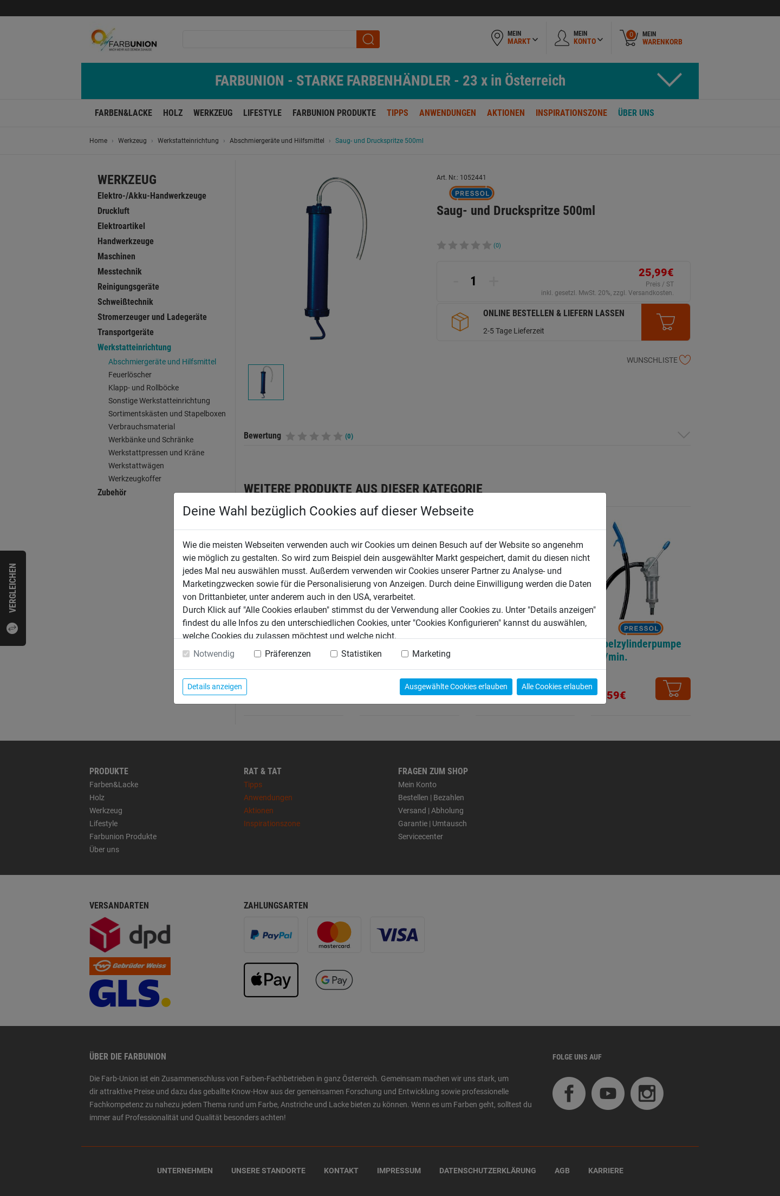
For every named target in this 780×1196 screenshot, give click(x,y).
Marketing (431, 654)
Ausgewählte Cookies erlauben (456, 686)
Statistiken (361, 654)
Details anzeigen (214, 686)
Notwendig (214, 654)
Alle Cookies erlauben (557, 686)
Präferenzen (288, 654)
